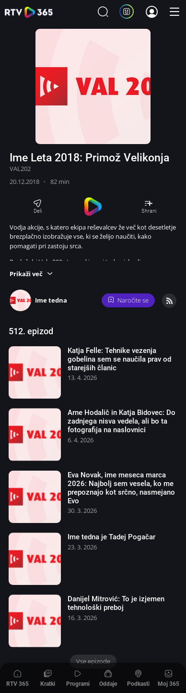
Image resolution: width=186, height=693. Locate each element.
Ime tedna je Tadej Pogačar (111, 537)
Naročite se (128, 300)
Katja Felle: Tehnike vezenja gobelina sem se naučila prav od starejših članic (119, 359)
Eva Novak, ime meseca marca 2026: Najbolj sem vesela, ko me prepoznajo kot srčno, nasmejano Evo (121, 488)
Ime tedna (51, 300)
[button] (31, 273)
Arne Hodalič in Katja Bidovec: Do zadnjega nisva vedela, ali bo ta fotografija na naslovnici (121, 421)
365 (29, 12)
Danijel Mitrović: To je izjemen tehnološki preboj (116, 603)
